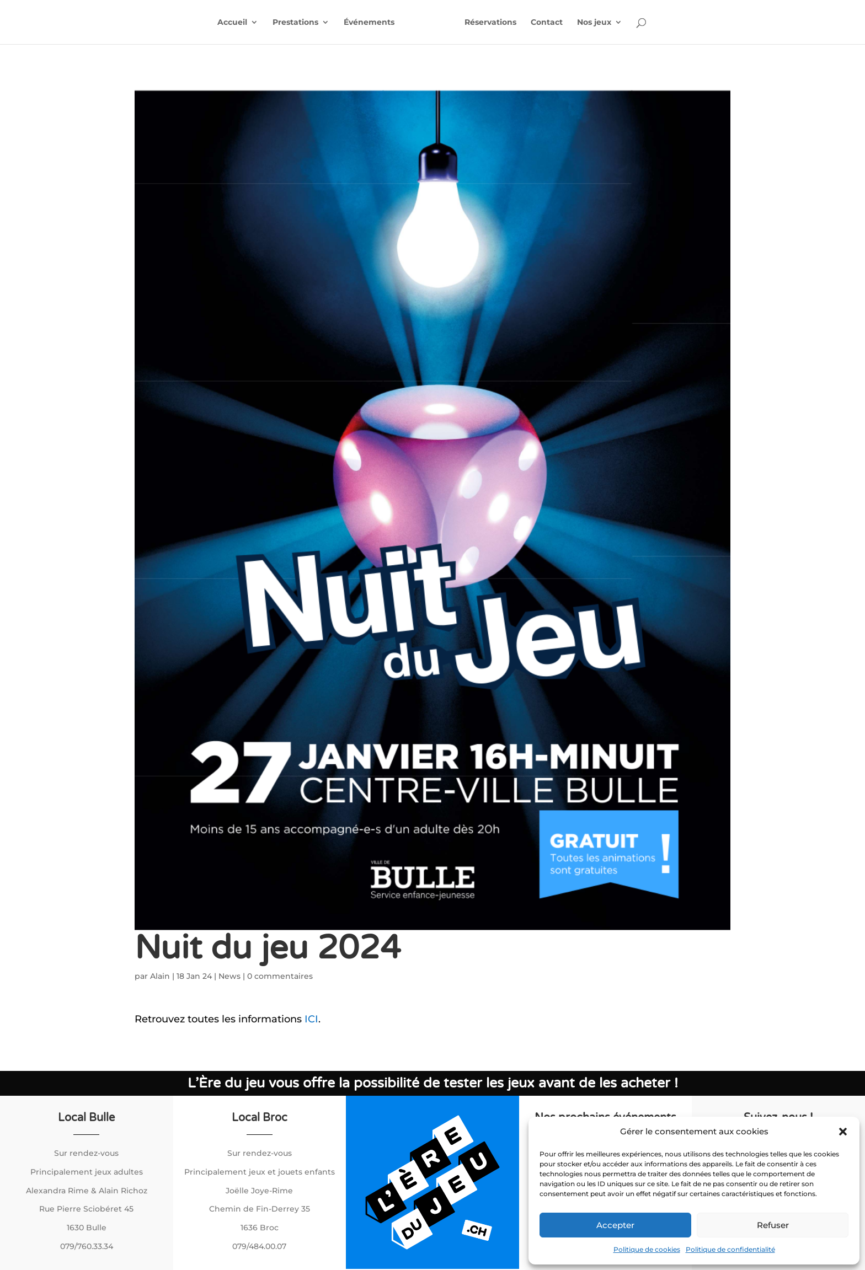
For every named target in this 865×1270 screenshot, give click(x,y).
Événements (369, 22)
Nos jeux (594, 22)
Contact (547, 22)
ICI (311, 1019)
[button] (842, 1131)
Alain (160, 976)
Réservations (490, 22)
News (229, 976)
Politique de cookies (646, 1249)
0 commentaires (280, 976)
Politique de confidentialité (730, 1249)
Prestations (295, 22)
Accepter (615, 1225)
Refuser (773, 1225)
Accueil (232, 22)
